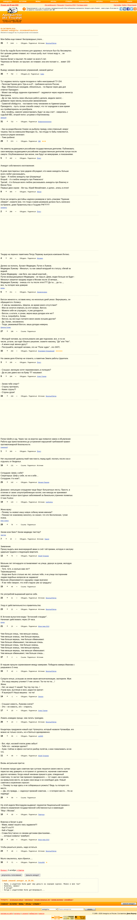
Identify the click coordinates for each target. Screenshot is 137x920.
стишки (36, 904)
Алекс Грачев (41, 376)
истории (13, 904)
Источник (41, 43)
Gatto (42, 74)
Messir (39, 192)
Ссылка (23, 331)
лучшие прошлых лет (42, 900)
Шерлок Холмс (6, 327)
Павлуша (41, 814)
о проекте (25, 913)
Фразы (53, 1)
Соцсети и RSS (70, 5)
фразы (28, 904)
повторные (29, 900)
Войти (124, 5)
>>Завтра (20, 870)
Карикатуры (84, 1)
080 (39, 141)
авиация (3, 118)
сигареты (4, 208)
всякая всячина (57, 900)
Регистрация (132, 5)
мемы (21, 904)
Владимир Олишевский (46, 351)
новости (41, 913)
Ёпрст (39, 158)
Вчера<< (4, 870)
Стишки (68, 1)
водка (3, 288)
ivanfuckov (49, 502)
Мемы (38, 1)
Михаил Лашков (43, 482)
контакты (17, 913)
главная (4, 904)
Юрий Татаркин (43, 556)
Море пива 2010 (43, 626)
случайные (68, 900)
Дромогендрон (42, 292)
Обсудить (24, 43)
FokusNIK (41, 862)
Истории (22, 1)
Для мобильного (50, 5)
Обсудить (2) (25, 74)
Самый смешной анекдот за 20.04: (18, 881)
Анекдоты (7, 1)
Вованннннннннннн (44, 122)
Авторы (99, 1)
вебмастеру (33, 913)
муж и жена (5, 521)
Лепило (40, 696)
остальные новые (16, 900)
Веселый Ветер (51, 43)
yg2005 (40, 736)
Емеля (47, 539)
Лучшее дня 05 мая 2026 (9, 5)
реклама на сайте (7, 913)
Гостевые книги (82, 5)
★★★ (44, 141)
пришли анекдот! (129, 904)
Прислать (114, 1)
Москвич (40, 258)
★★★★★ (59, 351)
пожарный (4, 447)
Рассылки (60, 5)
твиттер (3, 535)
